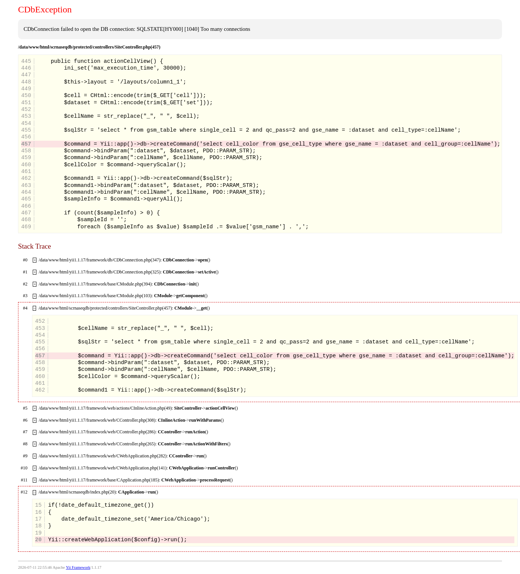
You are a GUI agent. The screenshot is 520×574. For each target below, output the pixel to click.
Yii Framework (78, 567)
